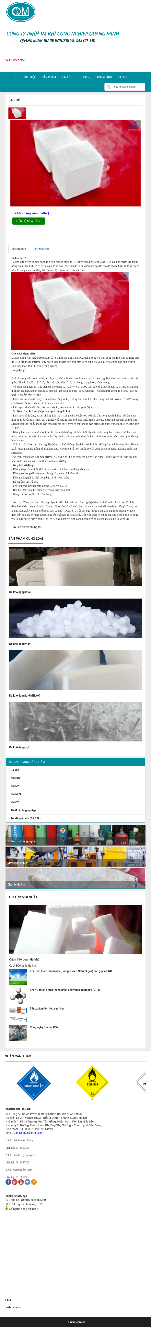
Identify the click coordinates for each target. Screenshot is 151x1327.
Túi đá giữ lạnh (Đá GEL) (26, 818)
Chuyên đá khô (16, 884)
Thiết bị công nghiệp (24, 810)
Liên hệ (123, 77)
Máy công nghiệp (17, 862)
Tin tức (68, 77)
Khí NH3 (16, 794)
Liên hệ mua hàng (28, 221)
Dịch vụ (86, 77)
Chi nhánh (104, 77)
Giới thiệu (29, 77)
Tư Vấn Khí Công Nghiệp (22, 841)
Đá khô (15, 770)
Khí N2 (15, 786)
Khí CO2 (16, 778)
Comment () (41, 248)
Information (19, 248)
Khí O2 (15, 802)
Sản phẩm (49, 77)
